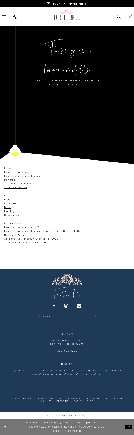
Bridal (7, 207)
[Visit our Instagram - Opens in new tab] (66, 306)
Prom (7, 199)
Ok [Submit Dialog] (128, 427)
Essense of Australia (16, 172)
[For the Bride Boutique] (67, 16)
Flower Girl (10, 203)
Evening (9, 211)
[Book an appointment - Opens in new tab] (67, 3)
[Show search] (119, 16)
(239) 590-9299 (67, 351)
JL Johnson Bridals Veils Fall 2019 (25, 242)
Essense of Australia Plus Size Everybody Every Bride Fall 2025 (43, 231)
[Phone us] (15, 16)
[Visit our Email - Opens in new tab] (79, 306)
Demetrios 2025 (14, 234)
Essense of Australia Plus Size (22, 175)
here (79, 431)
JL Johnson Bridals (15, 187)
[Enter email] (67, 316)
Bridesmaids (11, 215)
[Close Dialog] (5, 427)
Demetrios (10, 179)
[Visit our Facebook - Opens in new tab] (54, 306)
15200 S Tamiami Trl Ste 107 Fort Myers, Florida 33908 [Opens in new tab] (67, 342)
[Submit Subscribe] (96, 316)
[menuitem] (15, 16)
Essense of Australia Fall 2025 (22, 227)
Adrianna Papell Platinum (19, 183)
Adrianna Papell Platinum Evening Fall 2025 (31, 238)
